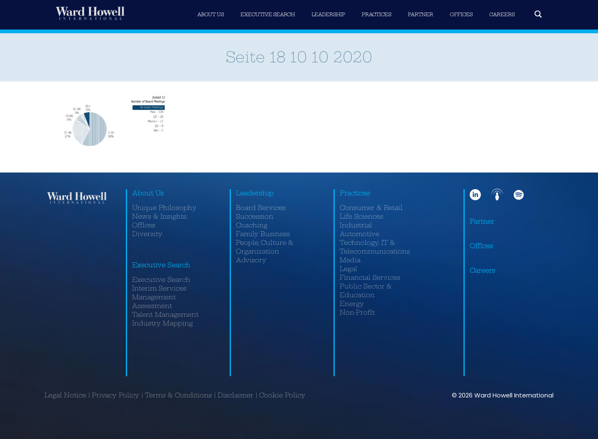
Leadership (254, 193)
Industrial (356, 225)
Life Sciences (361, 216)
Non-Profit (357, 312)
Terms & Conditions (178, 395)
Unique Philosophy (164, 208)
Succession (254, 216)
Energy (352, 304)
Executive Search (161, 265)
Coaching (251, 225)
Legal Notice (65, 395)
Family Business (263, 234)
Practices (355, 193)
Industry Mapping (162, 323)
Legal (348, 269)
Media (350, 260)
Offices (143, 225)
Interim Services (159, 288)
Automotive (359, 234)
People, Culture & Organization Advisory (264, 251)
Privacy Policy (115, 395)
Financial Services (370, 277)
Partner (482, 221)
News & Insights (159, 216)
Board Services (261, 208)
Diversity (147, 234)
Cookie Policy (282, 395)
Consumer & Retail (371, 208)
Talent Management (165, 314)
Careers (482, 270)
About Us (148, 193)
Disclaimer (235, 395)
